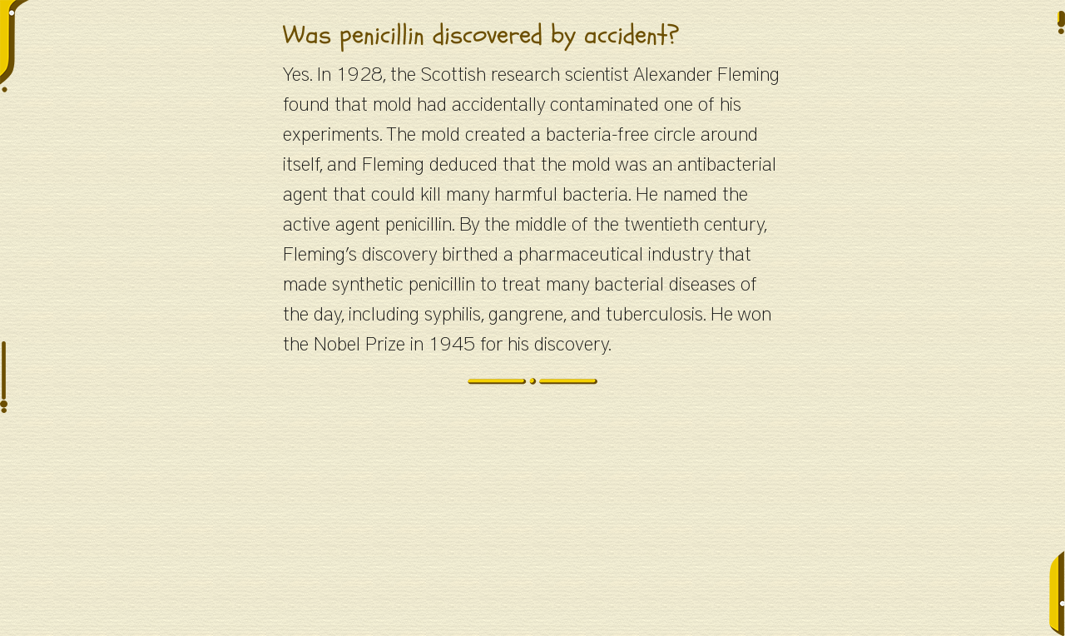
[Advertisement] (532, 519)
